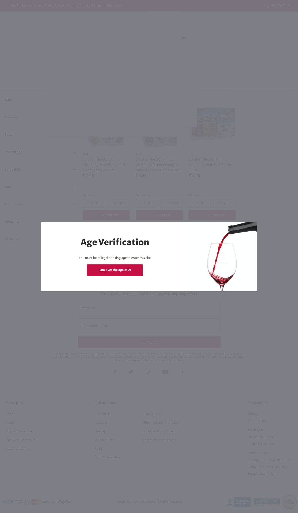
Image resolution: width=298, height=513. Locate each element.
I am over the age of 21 (115, 270)
